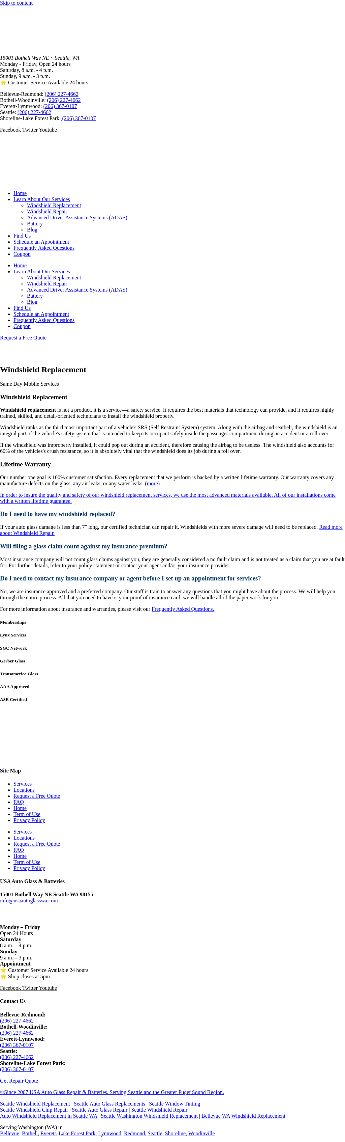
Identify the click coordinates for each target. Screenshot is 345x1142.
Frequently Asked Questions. (183, 609)
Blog (32, 230)
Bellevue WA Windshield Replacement (243, 1116)
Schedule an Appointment (41, 242)
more (152, 483)
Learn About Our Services (41, 199)
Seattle (155, 1133)
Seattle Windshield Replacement (35, 1104)
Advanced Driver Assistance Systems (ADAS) (77, 217)
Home (20, 193)
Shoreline (175, 1133)
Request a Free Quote (36, 796)
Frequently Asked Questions (43, 248)
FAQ (18, 802)
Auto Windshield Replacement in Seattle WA (48, 1116)
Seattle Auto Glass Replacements (109, 1104)
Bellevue (9, 1133)
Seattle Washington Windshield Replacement (149, 1116)
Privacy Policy (29, 820)
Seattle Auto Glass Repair (99, 1110)
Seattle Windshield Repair (160, 1110)
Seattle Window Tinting (174, 1104)
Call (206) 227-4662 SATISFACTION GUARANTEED (39, 352)
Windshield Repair (47, 211)
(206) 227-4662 (62, 94)
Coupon (22, 254)
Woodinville (201, 1133)
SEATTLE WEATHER (172, 735)
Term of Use (26, 814)
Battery (35, 223)
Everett (48, 1133)
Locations (24, 790)
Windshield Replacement (54, 205)
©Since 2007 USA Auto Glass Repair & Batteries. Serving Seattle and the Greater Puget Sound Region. (112, 1092)
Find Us (22, 236)
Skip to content (16, 3)
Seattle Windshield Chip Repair (34, 1110)
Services (22, 784)
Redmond (134, 1133)
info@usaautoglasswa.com (29, 900)
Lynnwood (109, 1133)
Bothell (30, 1133)
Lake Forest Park (77, 1133)
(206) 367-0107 (60, 106)
